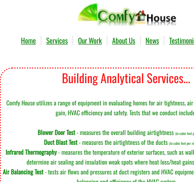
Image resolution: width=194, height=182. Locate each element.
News (152, 40)
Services (57, 40)
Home (28, 40)
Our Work (90, 40)
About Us (123, 40)
